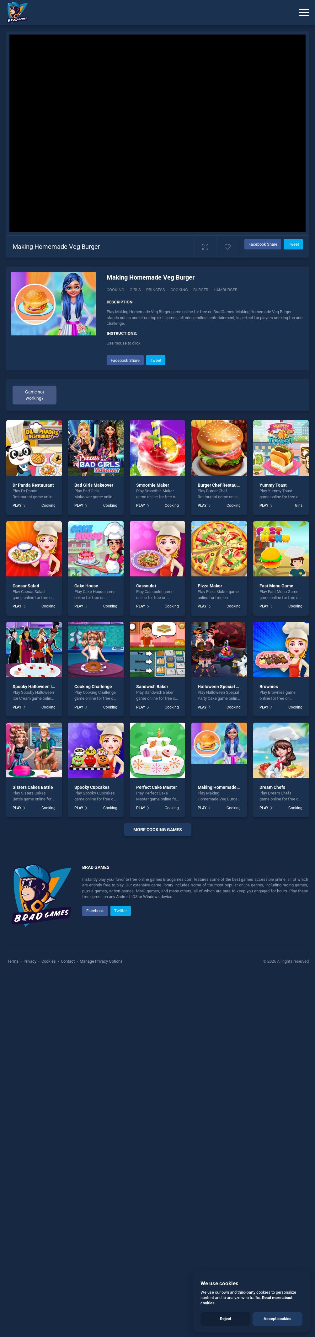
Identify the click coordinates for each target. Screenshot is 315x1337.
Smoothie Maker (152, 485)
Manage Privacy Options (101, 961)
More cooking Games (157, 829)
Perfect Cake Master (156, 787)
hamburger (226, 289)
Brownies (268, 686)
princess (155, 289)
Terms (13, 961)
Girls (135, 289)
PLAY (17, 505)
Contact (68, 961)
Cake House (86, 585)
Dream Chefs (272, 787)
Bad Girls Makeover (93, 485)
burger (200, 289)
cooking (179, 289)
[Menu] (304, 12)
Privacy (30, 961)
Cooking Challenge (93, 686)
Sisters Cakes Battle (33, 787)
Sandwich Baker (152, 686)
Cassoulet (146, 585)
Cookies (48, 961)
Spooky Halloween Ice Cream (42, 686)
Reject (225, 1318)
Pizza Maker (210, 585)
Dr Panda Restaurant (33, 485)
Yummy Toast (273, 485)
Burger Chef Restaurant (221, 485)
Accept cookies (277, 1318)
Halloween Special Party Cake (228, 686)
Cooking (115, 289)
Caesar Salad (26, 585)
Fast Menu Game (276, 585)
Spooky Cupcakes (91, 787)
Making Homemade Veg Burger (229, 787)
